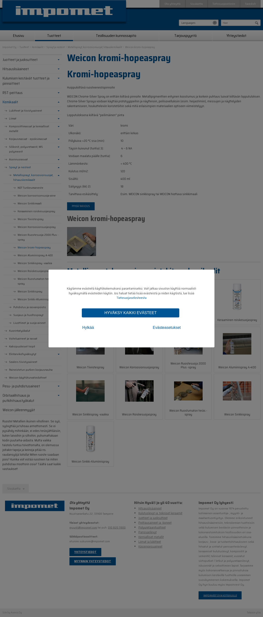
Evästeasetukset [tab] (167, 328)
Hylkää (88, 328)
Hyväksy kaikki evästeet (130, 313)
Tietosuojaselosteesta (131, 297)
